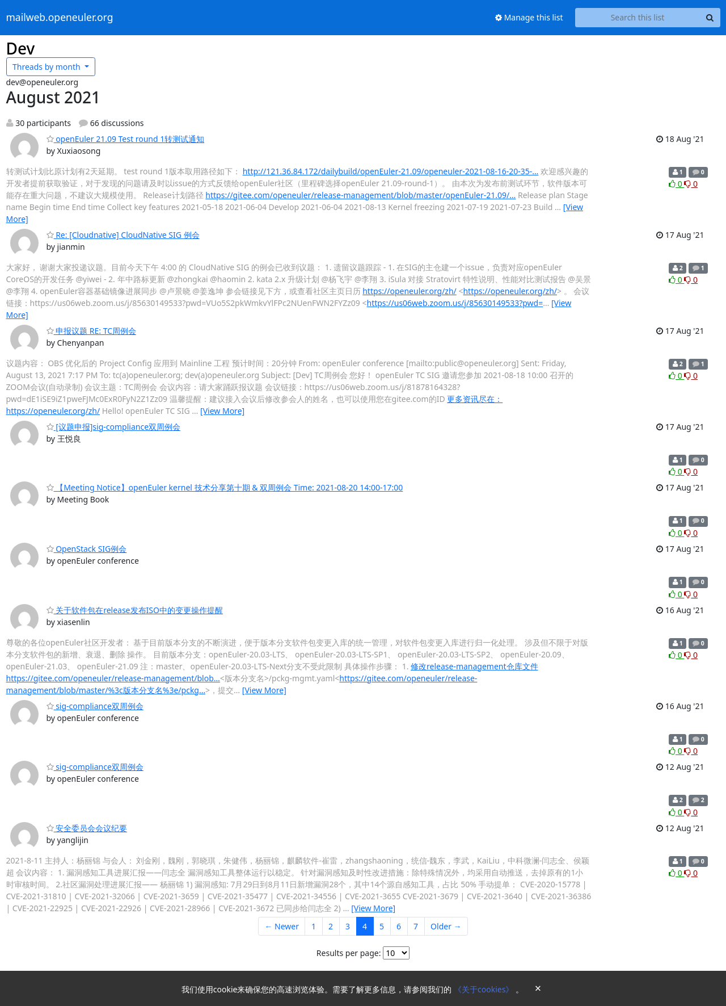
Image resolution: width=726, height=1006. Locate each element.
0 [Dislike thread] (691, 183)
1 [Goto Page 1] (313, 926)
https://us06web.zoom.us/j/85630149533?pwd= (455, 302)
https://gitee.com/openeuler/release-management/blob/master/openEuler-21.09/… (360, 195)
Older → (445, 926)
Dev (20, 48)
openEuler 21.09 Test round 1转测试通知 (126, 138)
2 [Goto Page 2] (330, 926)
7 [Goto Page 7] (415, 926)
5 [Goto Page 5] (381, 926)
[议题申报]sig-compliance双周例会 (114, 426)
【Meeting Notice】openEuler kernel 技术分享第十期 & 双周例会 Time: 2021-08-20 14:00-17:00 (225, 487)
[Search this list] (637, 17)
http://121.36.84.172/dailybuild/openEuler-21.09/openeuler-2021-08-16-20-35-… (391, 171)
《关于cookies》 (485, 989)
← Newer (281, 926)
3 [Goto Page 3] (347, 926)
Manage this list (529, 17)
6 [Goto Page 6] (398, 926)
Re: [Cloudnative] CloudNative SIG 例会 (123, 234)
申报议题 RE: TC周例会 (92, 330)
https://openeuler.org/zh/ (409, 291)
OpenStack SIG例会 (87, 548)
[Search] (710, 17)
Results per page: (348, 953)
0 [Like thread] (676, 183)
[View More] (222, 410)
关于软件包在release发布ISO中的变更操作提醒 (135, 610)
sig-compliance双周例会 (95, 706)
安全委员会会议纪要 (87, 828)
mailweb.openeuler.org (59, 17)
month (47, 66)
